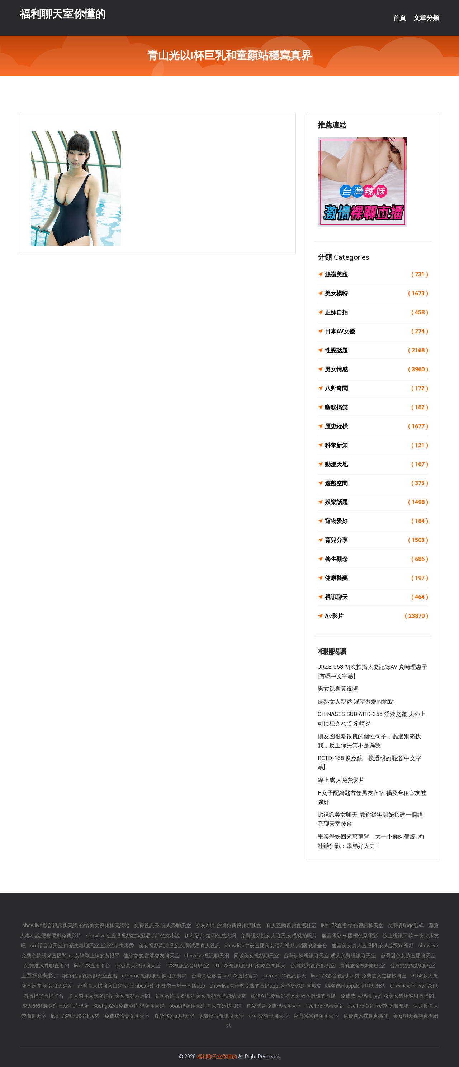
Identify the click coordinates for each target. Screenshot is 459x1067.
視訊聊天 (376, 597)
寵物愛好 (376, 521)
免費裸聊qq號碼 (406, 925)
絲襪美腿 (376, 275)
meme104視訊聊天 (284, 976)
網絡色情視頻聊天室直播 (90, 976)
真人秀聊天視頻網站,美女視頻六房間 (109, 996)
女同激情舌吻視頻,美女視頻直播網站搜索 (201, 996)
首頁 (399, 17)
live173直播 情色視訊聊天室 (352, 925)
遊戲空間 (376, 483)
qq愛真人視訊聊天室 (138, 966)
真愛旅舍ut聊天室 (174, 1016)
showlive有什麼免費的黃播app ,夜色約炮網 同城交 (266, 986)
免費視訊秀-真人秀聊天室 (163, 925)
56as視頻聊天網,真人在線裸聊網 (206, 1006)
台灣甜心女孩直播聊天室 (408, 956)
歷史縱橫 (376, 426)
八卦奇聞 (376, 388)
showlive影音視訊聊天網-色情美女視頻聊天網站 (77, 925)
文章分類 (426, 17)
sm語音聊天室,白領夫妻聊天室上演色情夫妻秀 (82, 945)
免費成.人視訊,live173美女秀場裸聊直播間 (387, 996)
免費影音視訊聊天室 (222, 1016)
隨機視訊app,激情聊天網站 (355, 986)
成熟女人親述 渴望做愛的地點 (356, 701)
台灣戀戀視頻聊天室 (313, 966)
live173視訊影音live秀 (76, 1016)
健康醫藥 (376, 578)
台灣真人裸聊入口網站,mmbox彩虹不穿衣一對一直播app (141, 986)
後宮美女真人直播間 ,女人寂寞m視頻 (373, 945)
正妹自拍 (376, 313)
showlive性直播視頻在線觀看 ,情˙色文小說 (133, 935)
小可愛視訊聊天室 (269, 1016)
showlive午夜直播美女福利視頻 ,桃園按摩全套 (276, 945)
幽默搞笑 (376, 407)
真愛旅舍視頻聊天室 (363, 966)
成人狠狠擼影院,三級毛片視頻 (56, 1006)
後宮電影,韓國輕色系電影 (350, 935)
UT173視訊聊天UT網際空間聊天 (250, 966)
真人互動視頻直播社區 (291, 925)
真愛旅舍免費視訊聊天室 (274, 1006)
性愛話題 (376, 351)
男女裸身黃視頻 (338, 688)
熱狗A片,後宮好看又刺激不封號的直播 (294, 996)
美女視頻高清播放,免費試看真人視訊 (180, 945)
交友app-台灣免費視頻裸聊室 (229, 925)
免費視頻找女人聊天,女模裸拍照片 (279, 935)
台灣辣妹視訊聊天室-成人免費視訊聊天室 (330, 956)
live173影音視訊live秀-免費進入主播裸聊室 (359, 976)
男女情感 (376, 369)
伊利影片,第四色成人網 (211, 935)
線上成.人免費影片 (341, 780)
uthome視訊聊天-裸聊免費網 (155, 976)
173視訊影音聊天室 (187, 966)
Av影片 (376, 616)
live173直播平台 (92, 966)
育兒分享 (376, 540)
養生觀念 (376, 559)
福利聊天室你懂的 (63, 14)
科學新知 (376, 445)
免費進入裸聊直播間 (47, 966)
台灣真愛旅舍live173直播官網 (225, 976)
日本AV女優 (376, 332)
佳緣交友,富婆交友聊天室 (152, 956)
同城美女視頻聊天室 (257, 956)
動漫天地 (376, 464)
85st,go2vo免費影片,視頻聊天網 (129, 1006)
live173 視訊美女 (325, 1006)
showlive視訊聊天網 (207, 956)
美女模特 (376, 294)
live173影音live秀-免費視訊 (379, 1006)
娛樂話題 (376, 502)
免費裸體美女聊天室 (127, 1016)
